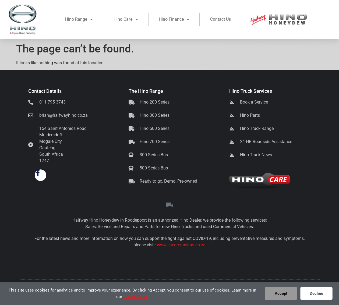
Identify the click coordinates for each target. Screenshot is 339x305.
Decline (316, 293)
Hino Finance (174, 20)
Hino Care (126, 20)
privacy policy (135, 296)
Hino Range (79, 20)
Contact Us (220, 20)
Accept (281, 293)
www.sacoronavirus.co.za (181, 244)
